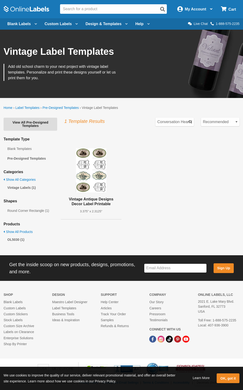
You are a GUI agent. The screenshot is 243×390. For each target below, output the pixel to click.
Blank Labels (13, 302)
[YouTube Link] (185, 339)
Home (8, 108)
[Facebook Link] (153, 339)
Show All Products (18, 232)
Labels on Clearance (19, 332)
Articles (106, 308)
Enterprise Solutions (18, 338)
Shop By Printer (15, 344)
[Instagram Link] (161, 339)
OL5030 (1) (15, 239)
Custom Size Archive (19, 326)
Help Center (110, 302)
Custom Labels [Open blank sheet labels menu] (61, 24)
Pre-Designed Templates (60, 108)
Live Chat (198, 23)
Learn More (201, 378)
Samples (107, 320)
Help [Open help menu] (142, 24)
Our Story (156, 302)
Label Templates (27, 108)
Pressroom (157, 314)
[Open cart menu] (228, 9)
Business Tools (63, 314)
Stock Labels (13, 320)
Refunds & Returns (115, 326)
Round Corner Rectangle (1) (28, 211)
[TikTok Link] (170, 339)
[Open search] (162, 9)
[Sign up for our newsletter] (175, 268)
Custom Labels (15, 308)
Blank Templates (19, 149)
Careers (155, 308)
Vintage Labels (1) (21, 188)
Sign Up (223, 268)
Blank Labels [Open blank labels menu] (22, 24)
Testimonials (158, 320)
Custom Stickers (16, 314)
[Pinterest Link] (178, 339)
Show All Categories (20, 179)
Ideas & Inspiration (66, 320)
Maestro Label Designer (70, 302)
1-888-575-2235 (224, 24)
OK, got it (228, 378)
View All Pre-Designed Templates (30, 124)
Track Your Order (113, 314)
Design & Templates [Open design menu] (106, 24)
